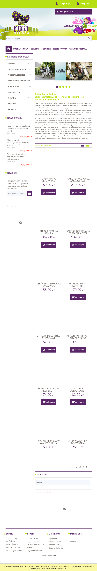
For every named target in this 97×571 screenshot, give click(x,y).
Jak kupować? (32, 538)
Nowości (12, 103)
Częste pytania (33, 541)
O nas (72, 538)
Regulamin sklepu (34, 550)
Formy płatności (12, 544)
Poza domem (13, 86)
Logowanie (53, 538)
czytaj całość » (26, 136)
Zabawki (11, 63)
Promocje (12, 109)
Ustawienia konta (56, 548)
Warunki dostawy (13, 547)
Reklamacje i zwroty (14, 550)
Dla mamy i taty (15, 92)
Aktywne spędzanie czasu (19, 81)
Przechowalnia (54, 545)
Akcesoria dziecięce (16, 75)
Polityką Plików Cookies (55, 566)
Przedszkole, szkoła (17, 69)
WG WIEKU (12, 98)
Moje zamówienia (56, 541)
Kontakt (73, 541)
